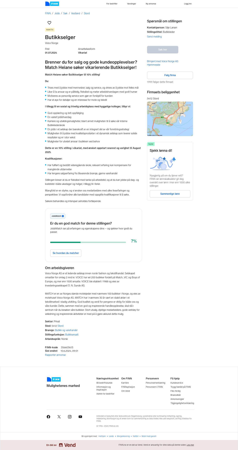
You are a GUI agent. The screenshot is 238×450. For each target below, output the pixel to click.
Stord (87, 13)
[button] (49, 23)
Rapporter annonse (55, 354)
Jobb (57, 13)
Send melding (154, 36)
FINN (48, 13)
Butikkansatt (71, 334)
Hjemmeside (153, 64)
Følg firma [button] (170, 75)
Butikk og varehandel (66, 330)
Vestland (75, 13)
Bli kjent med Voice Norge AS (162, 61)
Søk (65, 13)
